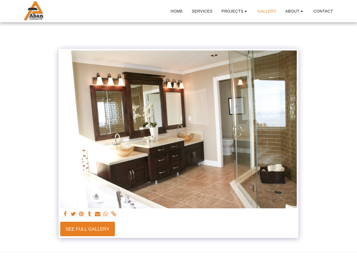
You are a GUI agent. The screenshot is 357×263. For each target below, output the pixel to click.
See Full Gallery (88, 228)
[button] (235, 11)
